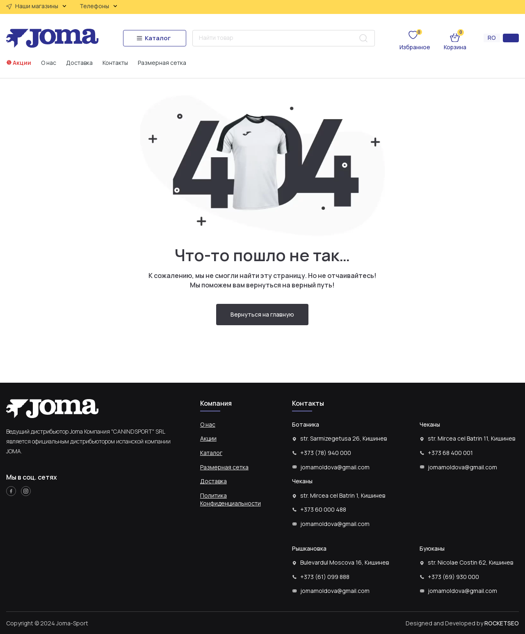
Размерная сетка (162, 63)
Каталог (211, 453)
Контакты (115, 63)
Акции (22, 63)
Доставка (79, 63)
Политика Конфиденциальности (230, 500)
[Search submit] (363, 38)
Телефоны (98, 6)
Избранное (414, 47)
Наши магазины (40, 6)
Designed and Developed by (462, 623)
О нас (48, 63)
